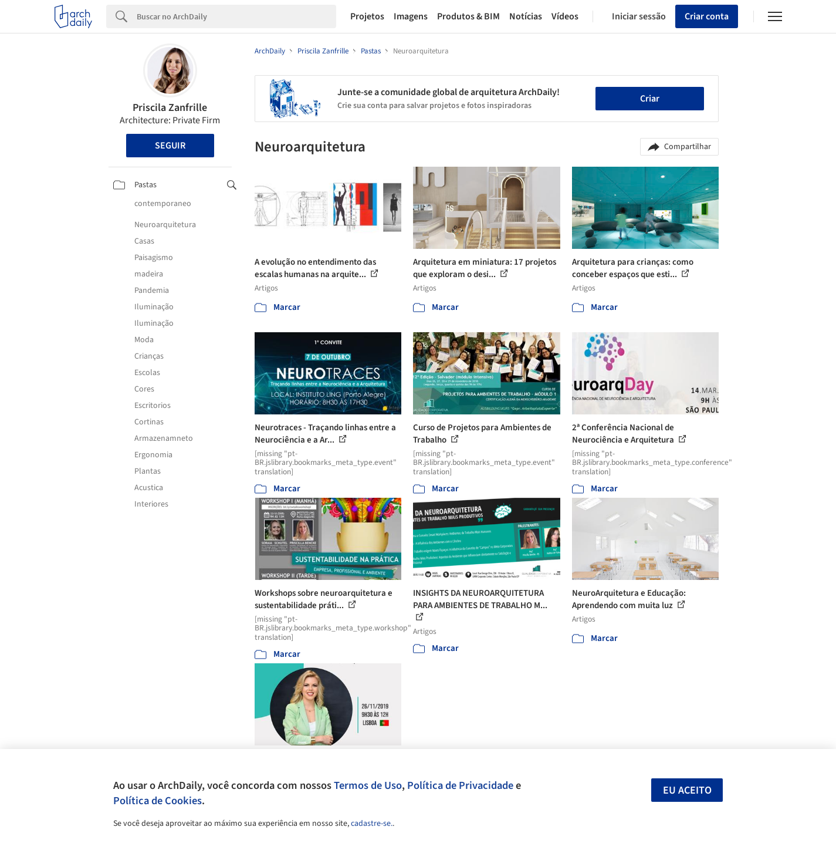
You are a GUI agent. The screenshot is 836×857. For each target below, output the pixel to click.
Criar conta (707, 16)
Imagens (411, 16)
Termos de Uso (368, 785)
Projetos (367, 16)
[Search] (237, 16)
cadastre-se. (371, 823)
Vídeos (564, 16)
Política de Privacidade (460, 785)
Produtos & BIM (468, 16)
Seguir (170, 145)
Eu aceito (687, 790)
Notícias (525, 16)
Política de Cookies (157, 800)
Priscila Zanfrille (170, 107)
